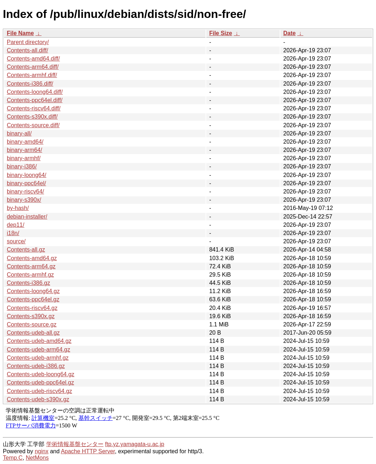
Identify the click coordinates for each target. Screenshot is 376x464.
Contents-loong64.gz (33, 291)
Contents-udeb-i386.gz (36, 366)
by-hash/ (18, 208)
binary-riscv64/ (25, 191)
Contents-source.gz (32, 324)
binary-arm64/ (24, 150)
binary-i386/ (22, 166)
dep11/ (15, 225)
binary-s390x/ (24, 200)
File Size (220, 33)
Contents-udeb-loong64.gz (40, 374)
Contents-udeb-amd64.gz (39, 341)
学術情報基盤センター (74, 444)
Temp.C (13, 458)
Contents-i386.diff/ (30, 84)
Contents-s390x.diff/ (32, 117)
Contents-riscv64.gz (32, 308)
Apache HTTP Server (88, 451)
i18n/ (13, 233)
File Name (20, 33)
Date (289, 33)
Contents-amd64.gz (32, 258)
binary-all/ (19, 133)
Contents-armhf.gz (30, 275)
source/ (16, 241)
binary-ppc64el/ (26, 183)
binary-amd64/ (25, 142)
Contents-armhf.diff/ (32, 75)
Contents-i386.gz (28, 283)
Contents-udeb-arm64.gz (38, 349)
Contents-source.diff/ (33, 125)
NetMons (37, 458)
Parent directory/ (28, 42)
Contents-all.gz (26, 250)
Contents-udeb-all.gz (33, 333)
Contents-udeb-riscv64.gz (39, 391)
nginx (41, 451)
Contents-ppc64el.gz (33, 299)
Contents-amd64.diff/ (33, 59)
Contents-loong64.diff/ (35, 92)
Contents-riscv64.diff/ (34, 108)
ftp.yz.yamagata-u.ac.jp (134, 444)
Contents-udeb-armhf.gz (38, 358)
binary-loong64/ (26, 175)
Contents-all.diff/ (27, 50)
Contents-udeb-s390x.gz (38, 399)
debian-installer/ (27, 217)
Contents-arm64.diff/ (33, 67)
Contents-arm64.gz (31, 266)
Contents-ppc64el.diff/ (34, 100)
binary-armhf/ (23, 158)
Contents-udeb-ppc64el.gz (40, 382)
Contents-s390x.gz (30, 316)
